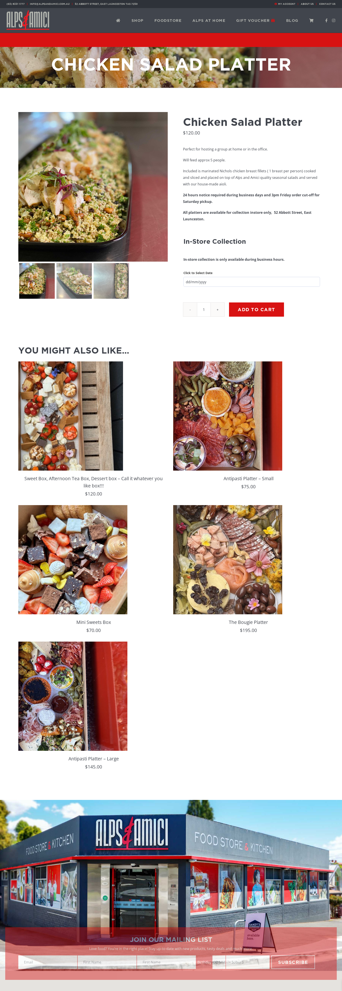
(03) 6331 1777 (16, 4)
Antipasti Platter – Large (93, 759)
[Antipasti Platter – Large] (72, 644)
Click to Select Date (197, 273)
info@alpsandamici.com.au (50, 4)
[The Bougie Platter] (227, 508)
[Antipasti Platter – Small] (227, 364)
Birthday (204, 962)
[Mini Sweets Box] (72, 508)
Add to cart (256, 309)
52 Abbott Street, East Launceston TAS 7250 (106, 4)
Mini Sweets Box (93, 622)
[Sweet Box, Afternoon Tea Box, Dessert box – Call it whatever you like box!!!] (70, 364)
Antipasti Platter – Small (249, 478)
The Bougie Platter (248, 622)
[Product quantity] (204, 309)
